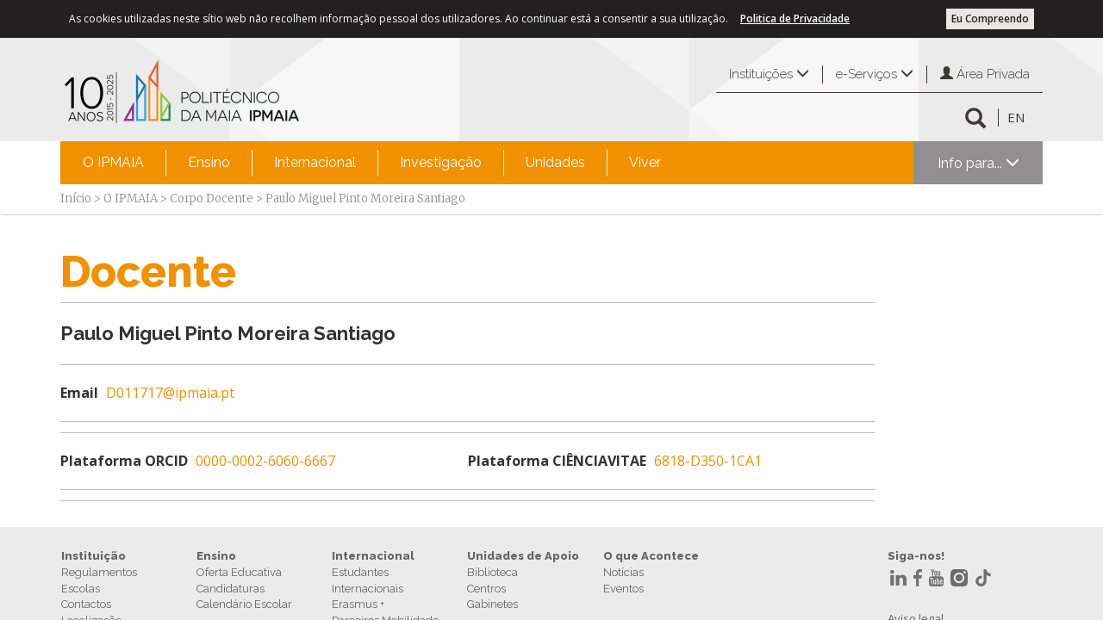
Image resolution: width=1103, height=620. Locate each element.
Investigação (441, 162)
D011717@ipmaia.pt (170, 392)
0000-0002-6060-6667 (265, 460)
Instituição (93, 555)
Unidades (555, 162)
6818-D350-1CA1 (708, 460)
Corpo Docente (211, 198)
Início (75, 198)
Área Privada (985, 74)
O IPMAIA (113, 162)
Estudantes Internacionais (367, 580)
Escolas (80, 588)
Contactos (86, 604)
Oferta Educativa (239, 572)
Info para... (978, 163)
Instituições (769, 74)
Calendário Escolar (244, 604)
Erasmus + (358, 604)
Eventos (623, 588)
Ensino (209, 162)
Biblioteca (492, 572)
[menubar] (371, 162)
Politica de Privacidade (795, 18)
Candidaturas (230, 588)
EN (1016, 117)
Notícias (623, 572)
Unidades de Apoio (523, 555)
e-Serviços (874, 74)
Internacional (315, 162)
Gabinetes (492, 604)
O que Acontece (651, 555)
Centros (486, 588)
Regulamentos (99, 572)
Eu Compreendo (990, 18)
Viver (645, 162)
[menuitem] (113, 162)
